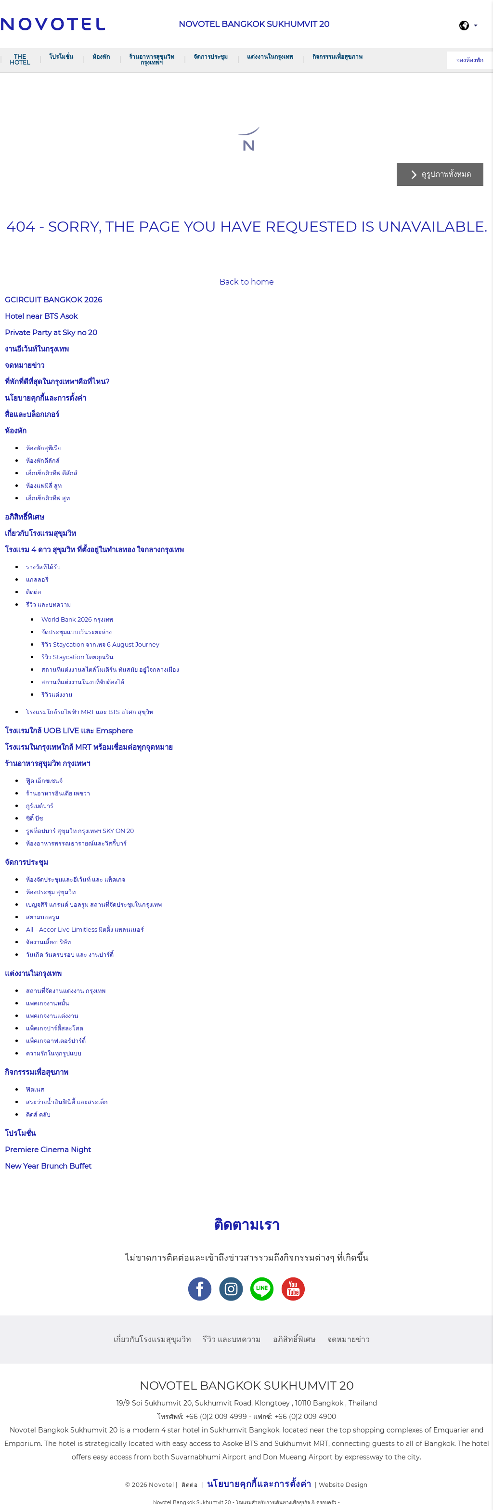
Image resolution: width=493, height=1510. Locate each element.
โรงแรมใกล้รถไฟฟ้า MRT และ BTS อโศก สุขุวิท (89, 712)
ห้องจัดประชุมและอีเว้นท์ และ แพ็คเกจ (75, 879)
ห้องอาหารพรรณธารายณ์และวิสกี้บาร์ (76, 843)
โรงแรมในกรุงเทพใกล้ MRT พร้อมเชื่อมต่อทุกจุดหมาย (89, 747)
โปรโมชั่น (61, 56)
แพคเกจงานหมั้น (47, 1003)
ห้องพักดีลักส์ (43, 460)
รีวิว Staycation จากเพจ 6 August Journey (101, 644)
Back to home (247, 281)
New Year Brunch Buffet (48, 1166)
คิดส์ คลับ (38, 1114)
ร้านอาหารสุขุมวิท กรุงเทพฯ (151, 59)
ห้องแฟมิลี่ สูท (44, 485)
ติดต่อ (33, 592)
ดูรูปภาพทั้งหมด (446, 174)
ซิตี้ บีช (34, 818)
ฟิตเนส (35, 1089)
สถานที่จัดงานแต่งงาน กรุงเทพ (65, 990)
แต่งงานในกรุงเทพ (270, 56)
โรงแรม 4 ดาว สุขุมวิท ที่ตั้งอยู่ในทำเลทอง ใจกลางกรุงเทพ (94, 549)
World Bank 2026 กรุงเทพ (77, 619)
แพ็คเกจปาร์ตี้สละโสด (54, 1028)
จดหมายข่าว (24, 365)
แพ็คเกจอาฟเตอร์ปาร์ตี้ (56, 1040)
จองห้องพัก (469, 60)
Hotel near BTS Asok (41, 316)
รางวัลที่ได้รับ (43, 567)
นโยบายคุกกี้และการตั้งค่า (45, 398)
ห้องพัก (101, 56)
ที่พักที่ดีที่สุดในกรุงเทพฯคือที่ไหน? (57, 381)
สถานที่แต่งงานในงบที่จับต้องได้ (82, 682)
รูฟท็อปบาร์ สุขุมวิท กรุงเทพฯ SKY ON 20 (80, 830)
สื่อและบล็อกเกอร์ (32, 414)
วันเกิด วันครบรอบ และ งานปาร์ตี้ (70, 954)
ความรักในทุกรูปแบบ (53, 1053)
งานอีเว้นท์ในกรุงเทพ (37, 348)
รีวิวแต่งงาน (57, 694)
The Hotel (20, 59)
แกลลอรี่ (37, 579)
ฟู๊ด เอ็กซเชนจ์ (44, 780)
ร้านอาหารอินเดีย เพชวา (58, 793)
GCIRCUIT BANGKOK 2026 (53, 299)
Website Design (343, 1484)
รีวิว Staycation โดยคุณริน (77, 657)
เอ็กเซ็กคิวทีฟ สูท (48, 498)
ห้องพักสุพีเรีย (43, 448)
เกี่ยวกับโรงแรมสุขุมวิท (40, 533)
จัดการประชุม (211, 56)
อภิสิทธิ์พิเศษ (24, 516)
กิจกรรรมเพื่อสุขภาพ (337, 56)
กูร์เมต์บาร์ (39, 805)
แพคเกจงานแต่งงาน (52, 1015)
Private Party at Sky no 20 (51, 332)
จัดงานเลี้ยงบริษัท (48, 942)
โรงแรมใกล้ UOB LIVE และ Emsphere (69, 730)
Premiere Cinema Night (48, 1149)
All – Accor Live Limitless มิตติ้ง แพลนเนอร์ (85, 929)
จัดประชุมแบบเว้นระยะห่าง (76, 632)
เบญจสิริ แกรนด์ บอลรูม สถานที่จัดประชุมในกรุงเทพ (94, 904)
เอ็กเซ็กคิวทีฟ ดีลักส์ (52, 473)
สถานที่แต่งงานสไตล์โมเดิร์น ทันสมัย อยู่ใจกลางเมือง (110, 669)
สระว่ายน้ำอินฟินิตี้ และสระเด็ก (67, 1102)
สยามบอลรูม (42, 917)
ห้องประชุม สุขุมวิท (51, 892)
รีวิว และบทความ (48, 604)
